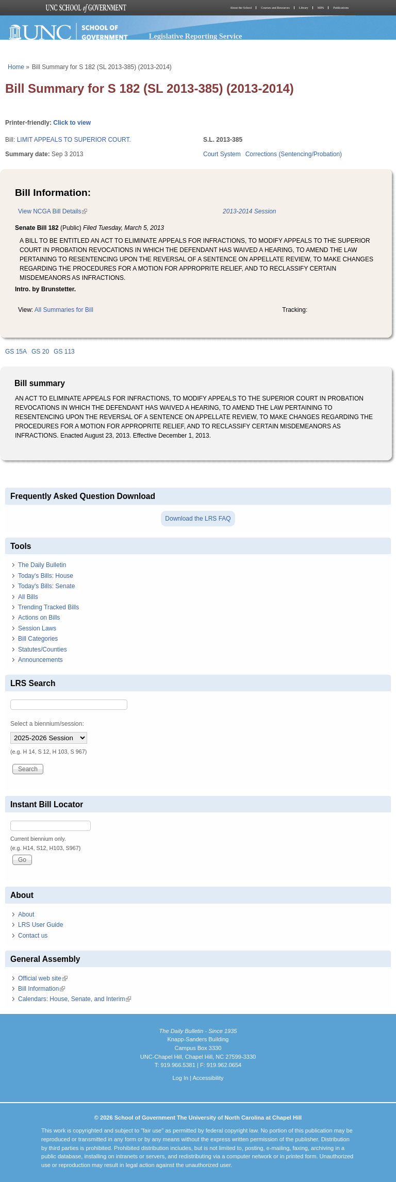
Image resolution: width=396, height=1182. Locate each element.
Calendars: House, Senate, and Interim (74, 999)
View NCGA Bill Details (52, 211)
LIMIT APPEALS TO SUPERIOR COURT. (74, 139)
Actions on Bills (39, 617)
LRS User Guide (40, 924)
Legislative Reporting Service (195, 36)
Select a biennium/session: (47, 723)
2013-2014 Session (249, 211)
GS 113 (64, 351)
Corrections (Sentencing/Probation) (293, 154)
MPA (321, 7)
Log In (180, 1078)
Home (16, 67)
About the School (241, 7)
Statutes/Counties (42, 649)
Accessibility (207, 1078)
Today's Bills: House (45, 575)
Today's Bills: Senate (46, 586)
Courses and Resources (275, 7)
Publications (341, 7)
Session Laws (37, 628)
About (26, 914)
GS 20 (40, 351)
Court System (222, 154)
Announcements (40, 659)
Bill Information (41, 988)
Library (303, 7)
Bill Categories (38, 638)
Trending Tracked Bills (48, 607)
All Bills (28, 597)
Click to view (72, 122)
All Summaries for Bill (64, 309)
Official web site (43, 978)
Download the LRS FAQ (197, 518)
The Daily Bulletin (42, 565)
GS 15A (16, 351)
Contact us (32, 935)
